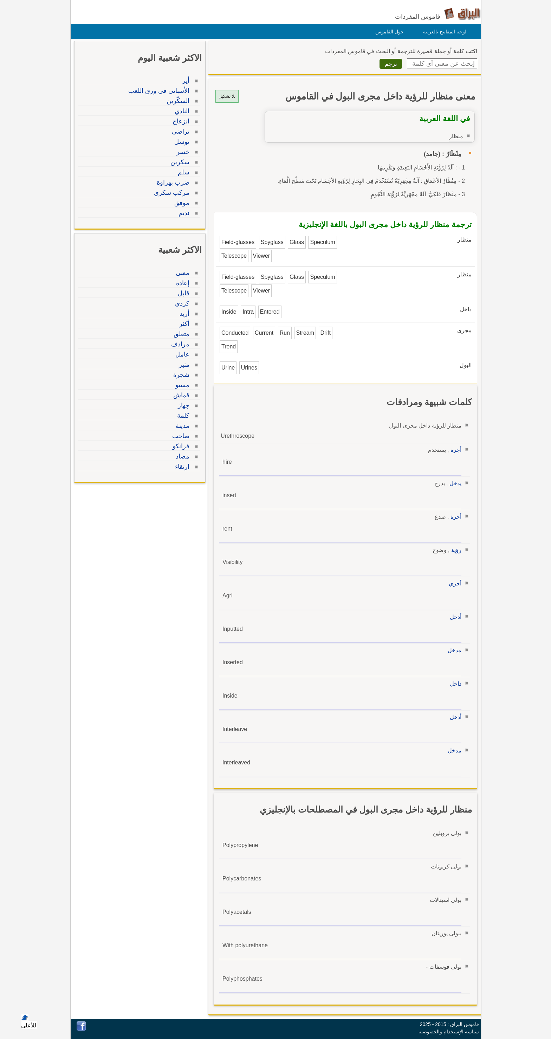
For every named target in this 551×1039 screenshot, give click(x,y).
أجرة (454, 450)
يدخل (454, 483)
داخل (454, 684)
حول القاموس (388, 31)
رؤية (454, 550)
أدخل (454, 617)
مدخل (453, 650)
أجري (453, 583)
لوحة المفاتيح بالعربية (443, 31)
